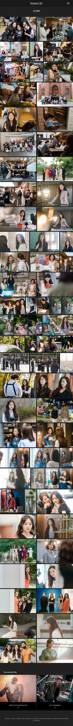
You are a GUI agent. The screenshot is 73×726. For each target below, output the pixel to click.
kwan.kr (36, 3)
